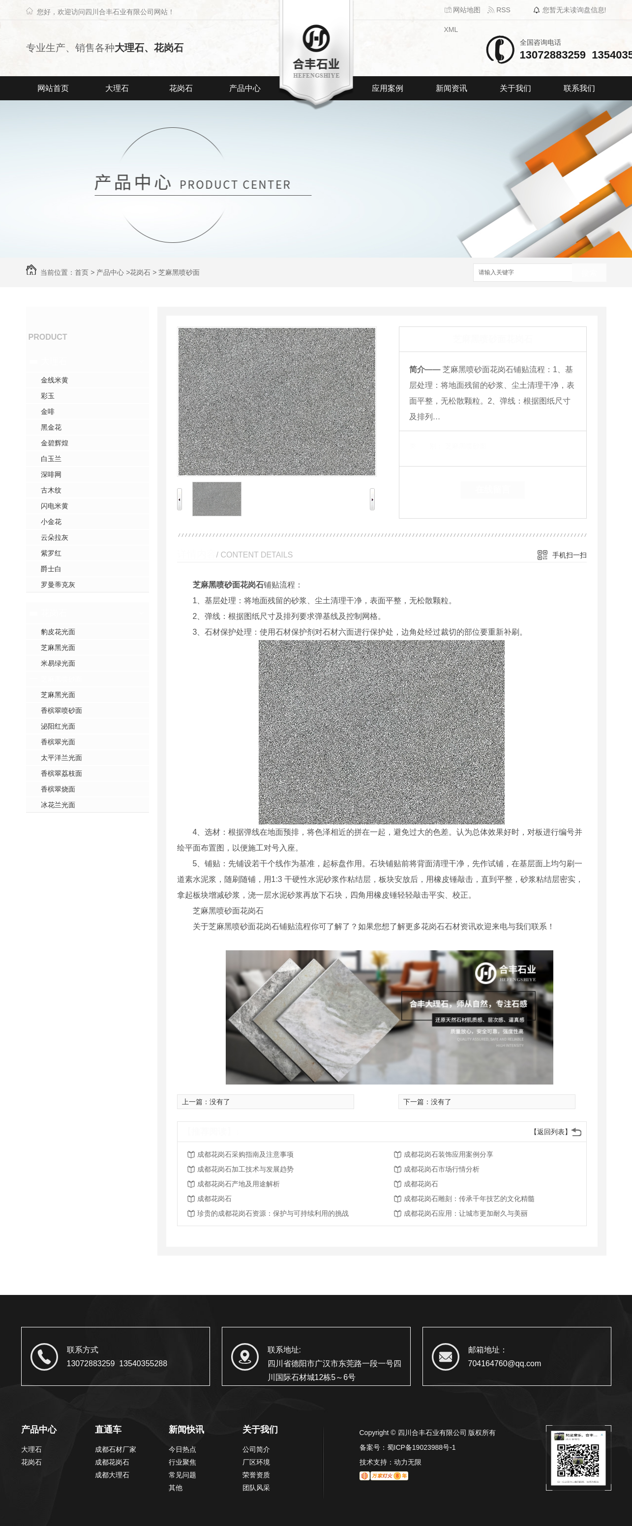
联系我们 (579, 88)
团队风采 (256, 1488)
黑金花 (51, 427)
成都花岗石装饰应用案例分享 (448, 1154)
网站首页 (53, 88)
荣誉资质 (256, 1475)
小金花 (51, 522)
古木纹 (51, 490)
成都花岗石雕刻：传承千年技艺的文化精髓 (469, 1199)
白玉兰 (51, 459)
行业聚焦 (182, 1462)
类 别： (426, 446)
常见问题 (182, 1475)
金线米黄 (54, 380)
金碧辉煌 (54, 443)
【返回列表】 (551, 1132)
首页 (82, 272)
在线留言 (493, 490)
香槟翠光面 (58, 742)
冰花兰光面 (58, 805)
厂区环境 (256, 1462)
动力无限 (407, 1462)
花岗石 (181, 88)
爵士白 (51, 569)
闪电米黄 (54, 506)
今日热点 (182, 1449)
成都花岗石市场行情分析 (442, 1169)
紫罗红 (51, 553)
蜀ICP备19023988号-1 (421, 1447)
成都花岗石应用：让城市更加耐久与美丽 (466, 1213)
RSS (499, 10)
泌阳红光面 (58, 726)
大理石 (117, 88)
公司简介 (256, 1449)
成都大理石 (112, 1475)
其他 (175, 1488)
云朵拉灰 (54, 537)
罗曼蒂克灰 (58, 584)
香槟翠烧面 (58, 789)
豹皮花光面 (58, 632)
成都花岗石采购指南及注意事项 (245, 1154)
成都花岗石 (421, 1184)
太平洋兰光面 (61, 758)
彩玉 (48, 396)
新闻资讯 (451, 88)
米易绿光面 (58, 663)
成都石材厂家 (115, 1449)
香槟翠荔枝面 (61, 773)
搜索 (589, 273)
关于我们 (515, 88)
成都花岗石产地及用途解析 (238, 1184)
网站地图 (462, 10)
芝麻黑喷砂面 (179, 272)
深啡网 (51, 474)
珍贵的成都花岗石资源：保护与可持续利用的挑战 (273, 1213)
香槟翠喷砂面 (61, 710)
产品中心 (245, 88)
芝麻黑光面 (58, 647)
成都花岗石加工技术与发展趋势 (245, 1169)
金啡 (48, 411)
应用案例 (387, 88)
